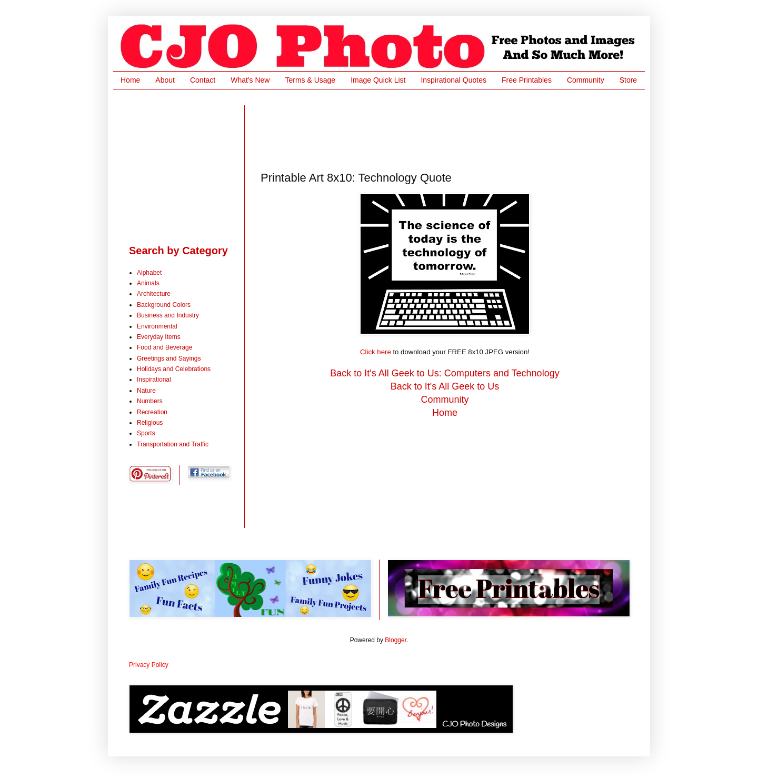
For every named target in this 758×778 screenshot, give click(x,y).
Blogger (395, 640)
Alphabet (149, 272)
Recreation (152, 412)
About (165, 80)
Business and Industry (168, 315)
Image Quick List (378, 80)
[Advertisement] (452, 129)
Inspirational (154, 379)
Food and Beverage (164, 347)
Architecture (154, 293)
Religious (150, 422)
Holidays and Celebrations (174, 369)
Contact (202, 80)
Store (628, 80)
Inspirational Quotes (453, 80)
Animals (148, 283)
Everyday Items (159, 337)
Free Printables (527, 80)
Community (585, 80)
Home (130, 80)
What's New (250, 80)
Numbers (150, 401)
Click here (375, 352)
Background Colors (164, 304)
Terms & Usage (310, 80)
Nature (146, 390)
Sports (146, 433)
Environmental (157, 326)
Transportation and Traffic (172, 444)
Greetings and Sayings (169, 358)
